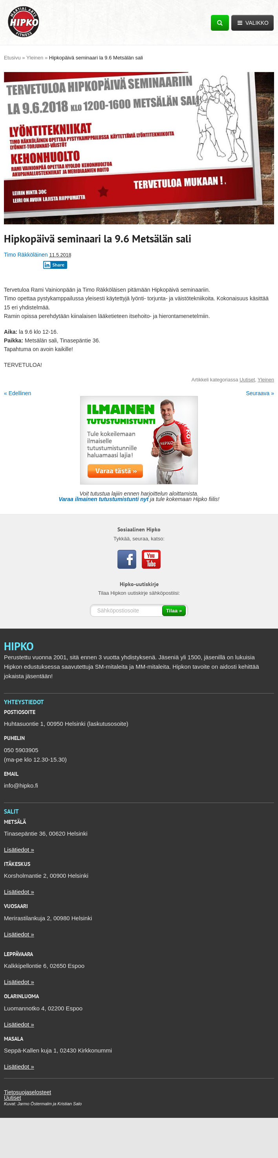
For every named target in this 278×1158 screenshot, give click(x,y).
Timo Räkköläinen (26, 255)
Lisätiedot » (19, 849)
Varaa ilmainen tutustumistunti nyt (103, 499)
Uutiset (247, 380)
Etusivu (12, 58)
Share (53, 265)
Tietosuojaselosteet (27, 1092)
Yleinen (34, 58)
